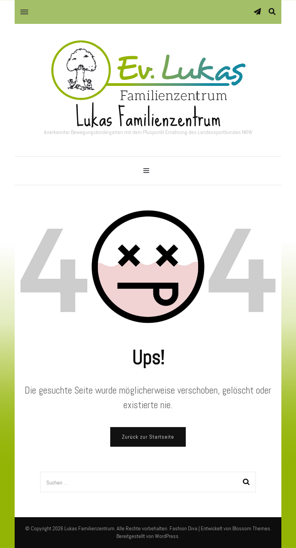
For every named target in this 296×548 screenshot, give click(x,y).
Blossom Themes (251, 528)
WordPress (166, 536)
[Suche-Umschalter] (272, 11)
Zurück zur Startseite (148, 436)
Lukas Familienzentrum (148, 117)
